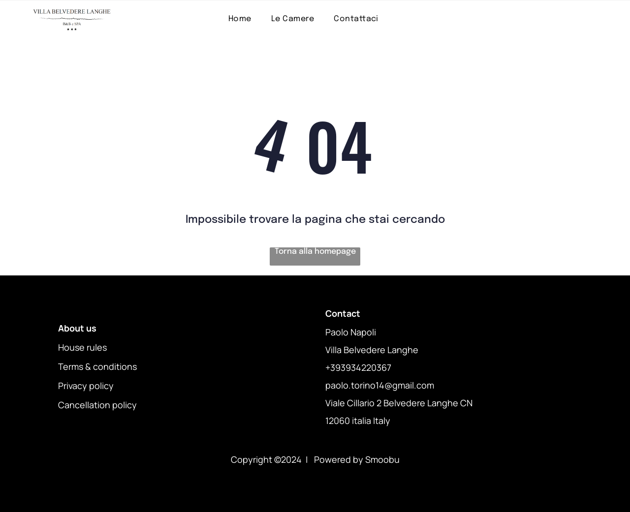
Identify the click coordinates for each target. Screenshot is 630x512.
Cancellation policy (97, 405)
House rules (82, 347)
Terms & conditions (97, 366)
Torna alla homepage (315, 251)
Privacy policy (86, 386)
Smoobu (382, 459)
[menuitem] (240, 19)
